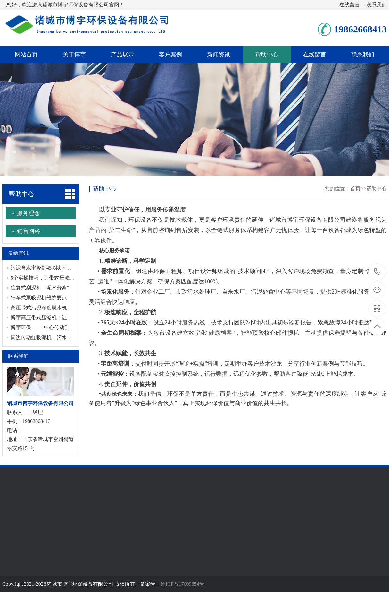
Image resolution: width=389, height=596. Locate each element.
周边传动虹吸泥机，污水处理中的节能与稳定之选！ (69, 337)
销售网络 (28, 231)
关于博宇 (74, 54)
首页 (355, 188)
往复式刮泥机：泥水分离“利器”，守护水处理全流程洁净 (74, 287)
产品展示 (122, 54)
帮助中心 (266, 54)
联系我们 (376, 4)
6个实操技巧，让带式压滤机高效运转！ (55, 278)
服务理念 (28, 213)
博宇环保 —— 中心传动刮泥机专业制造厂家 (61, 327)
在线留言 (349, 4)
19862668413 (377, 271)
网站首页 (26, 54)
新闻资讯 (218, 54)
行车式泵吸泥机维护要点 (39, 297)
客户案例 (170, 54)
